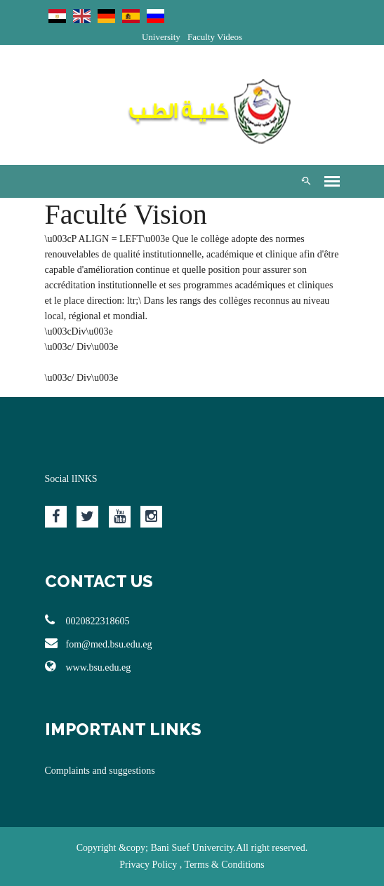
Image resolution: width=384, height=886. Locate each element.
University (161, 37)
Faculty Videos (214, 37)
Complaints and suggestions (100, 770)
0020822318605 (87, 620)
